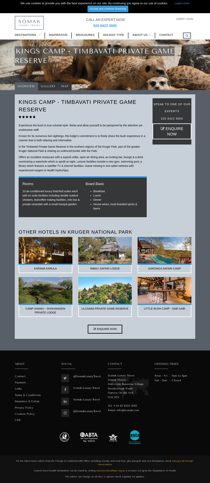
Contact (20, 376)
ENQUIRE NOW (172, 131)
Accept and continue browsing (108, 8)
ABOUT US (140, 34)
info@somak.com (128, 410)
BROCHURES (85, 34)
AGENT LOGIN (184, 18)
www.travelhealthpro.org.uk (110, 470)
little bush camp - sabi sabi (164, 308)
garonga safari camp (164, 268)
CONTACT (166, 34)
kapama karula (45, 268)
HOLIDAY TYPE (113, 34)
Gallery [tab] (48, 86)
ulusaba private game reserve (105, 308)
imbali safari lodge (105, 268)
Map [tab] (65, 86)
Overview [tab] (26, 86)
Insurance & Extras (27, 401)
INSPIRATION (58, 34)
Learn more (182, 3)
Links (18, 388)
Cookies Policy (25, 414)
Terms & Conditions (28, 395)
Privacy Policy (24, 407)
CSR (18, 420)
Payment (20, 382)
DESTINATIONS (28, 34)
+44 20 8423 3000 (125, 405)
